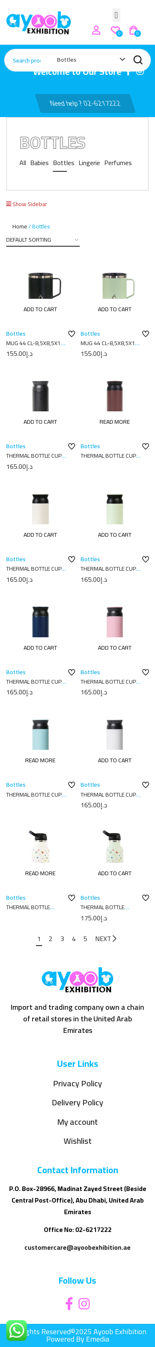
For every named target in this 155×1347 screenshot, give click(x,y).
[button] (116, 15)
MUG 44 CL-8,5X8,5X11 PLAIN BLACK (35, 347)
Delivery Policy (77, 1102)
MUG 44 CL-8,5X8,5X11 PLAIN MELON (109, 347)
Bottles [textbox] (66, 59)
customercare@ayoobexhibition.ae (77, 1247)
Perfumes (118, 163)
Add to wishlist (71, 334)
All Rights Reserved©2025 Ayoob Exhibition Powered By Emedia (77, 1335)
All (22, 163)
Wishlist (78, 1141)
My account (77, 1122)
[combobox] (87, 61)
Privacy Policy (77, 1083)
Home (19, 226)
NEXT (106, 938)
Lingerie (89, 163)
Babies (39, 163)
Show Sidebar (26, 204)
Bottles (63, 163)
